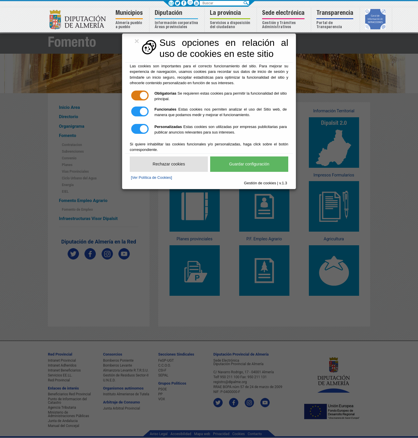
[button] (129, 20)
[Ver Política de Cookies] (151, 177)
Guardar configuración (249, 164)
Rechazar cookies (169, 164)
